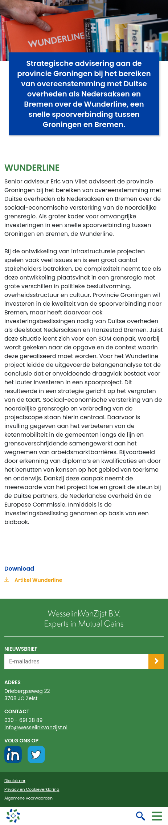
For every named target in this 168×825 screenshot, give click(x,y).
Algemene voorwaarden (28, 798)
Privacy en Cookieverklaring (31, 789)
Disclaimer (14, 781)
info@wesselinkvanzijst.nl (35, 727)
